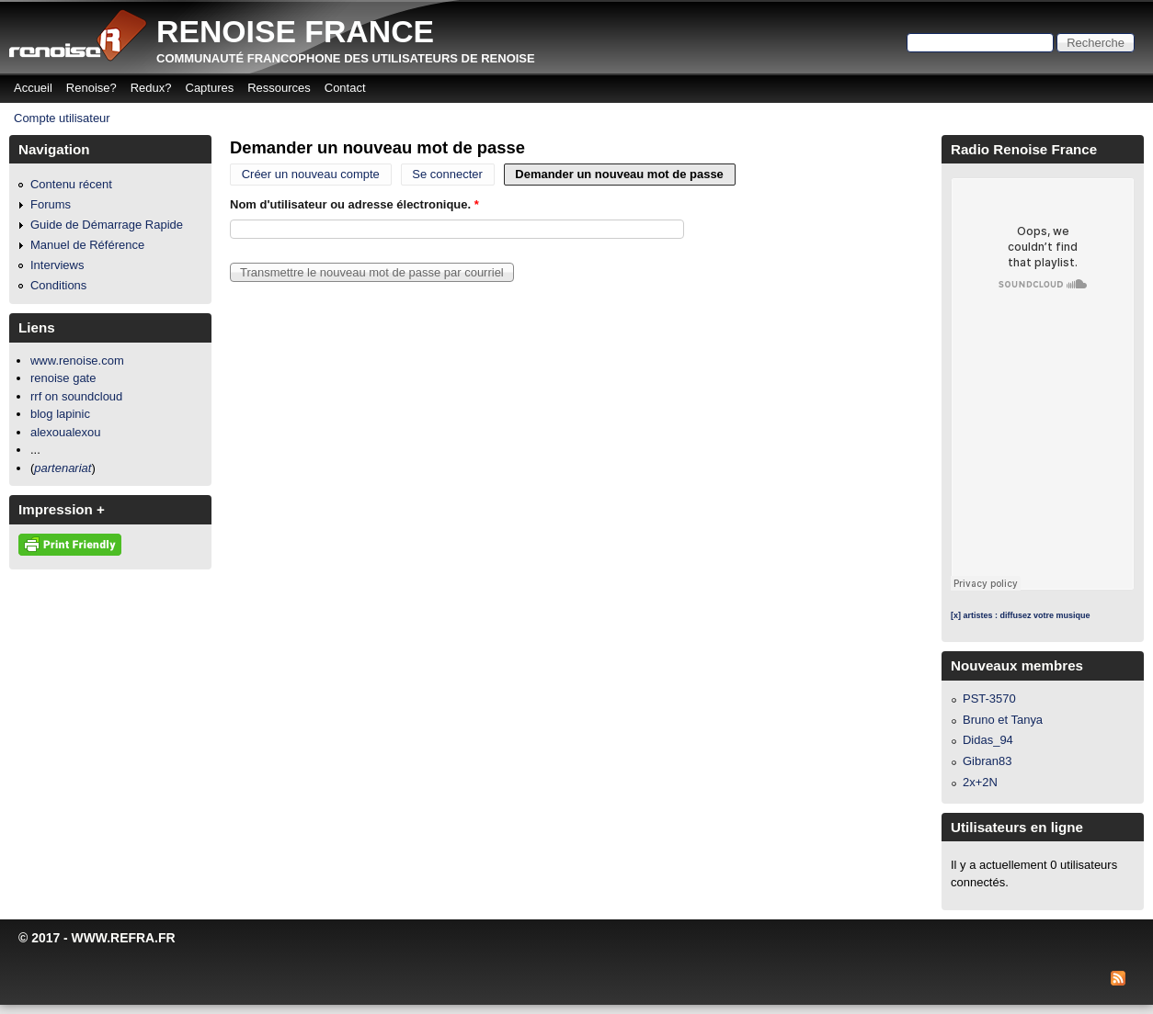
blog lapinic (60, 414)
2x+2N (980, 782)
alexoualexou (65, 432)
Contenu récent (71, 184)
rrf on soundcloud (76, 396)
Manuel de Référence (87, 245)
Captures (210, 88)
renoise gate (63, 378)
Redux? (151, 88)
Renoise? (91, 88)
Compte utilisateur (62, 118)
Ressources (279, 88)
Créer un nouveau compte (311, 175)
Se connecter (447, 175)
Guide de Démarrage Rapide (106, 224)
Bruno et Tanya (1003, 720)
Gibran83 (987, 761)
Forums (50, 204)
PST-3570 (989, 698)
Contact (345, 88)
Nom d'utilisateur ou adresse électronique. (354, 204)
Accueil (33, 88)
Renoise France (295, 31)
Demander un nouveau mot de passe (625, 175)
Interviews (57, 265)
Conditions (58, 285)
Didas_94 (988, 740)
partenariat (62, 468)
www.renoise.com (77, 360)
